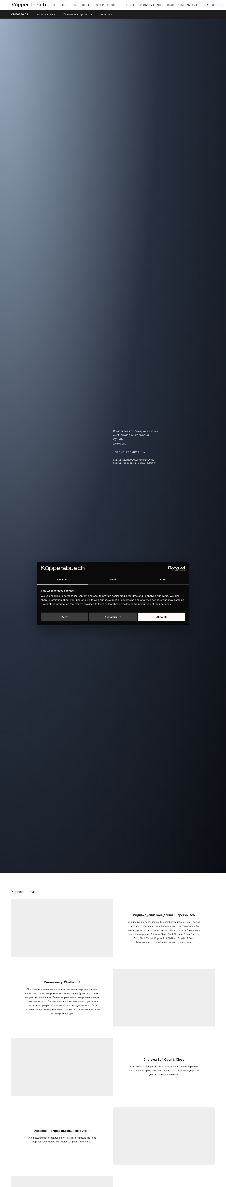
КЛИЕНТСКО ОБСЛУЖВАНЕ (144, 5)
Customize (113, 616)
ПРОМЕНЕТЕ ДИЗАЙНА (130, 452)
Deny (64, 616)
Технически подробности (77, 14)
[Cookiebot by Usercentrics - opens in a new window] (170, 568)
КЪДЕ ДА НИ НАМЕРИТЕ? (183, 5)
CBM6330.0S (19, 14)
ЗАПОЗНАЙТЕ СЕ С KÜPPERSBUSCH (96, 5)
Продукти (60, 5)
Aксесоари (106, 14)
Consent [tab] (62, 579)
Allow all (161, 616)
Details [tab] (113, 579)
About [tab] (163, 579)
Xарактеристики (46, 14)
